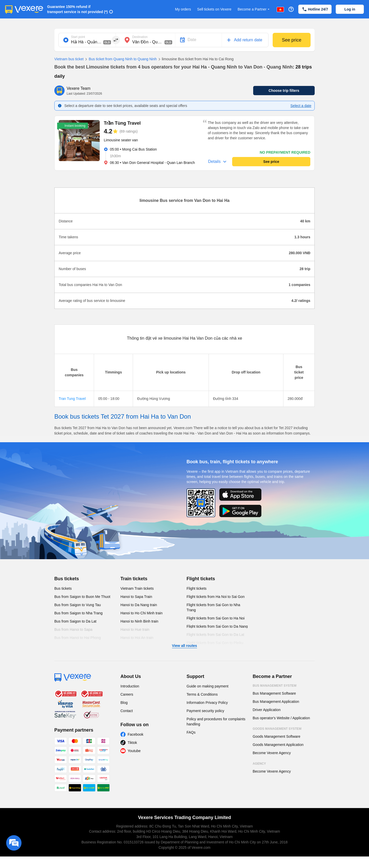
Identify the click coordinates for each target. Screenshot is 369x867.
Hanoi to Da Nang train (138, 605)
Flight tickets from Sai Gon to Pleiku (215, 643)
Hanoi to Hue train (134, 629)
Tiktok (132, 743)
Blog (124, 703)
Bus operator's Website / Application (281, 718)
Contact (126, 711)
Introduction (129, 686)
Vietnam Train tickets (137, 588)
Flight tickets (201, 578)
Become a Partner (254, 9)
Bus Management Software (274, 693)
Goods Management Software (276, 736)
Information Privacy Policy (207, 703)
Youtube (134, 751)
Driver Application (267, 710)
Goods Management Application (278, 745)
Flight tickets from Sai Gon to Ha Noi (215, 618)
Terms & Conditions (202, 694)
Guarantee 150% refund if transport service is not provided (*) (77, 9)
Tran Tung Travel (72, 399)
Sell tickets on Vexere (214, 9)
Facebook (135, 734)
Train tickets (133, 578)
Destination (140, 37)
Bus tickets (66, 578)
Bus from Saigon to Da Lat (75, 621)
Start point (78, 37)
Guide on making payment (207, 686)
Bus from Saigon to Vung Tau (77, 605)
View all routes (184, 646)
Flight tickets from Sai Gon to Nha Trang (213, 607)
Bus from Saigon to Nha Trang (78, 613)
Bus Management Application (276, 701)
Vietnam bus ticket (69, 59)
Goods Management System (277, 729)
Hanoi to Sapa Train (136, 597)
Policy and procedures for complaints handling (216, 721)
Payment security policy (205, 711)
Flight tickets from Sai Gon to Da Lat (215, 635)
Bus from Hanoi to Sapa (73, 629)
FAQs (191, 732)
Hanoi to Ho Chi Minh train (141, 613)
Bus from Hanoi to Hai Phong (77, 638)
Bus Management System (274, 685)
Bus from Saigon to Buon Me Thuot (82, 597)
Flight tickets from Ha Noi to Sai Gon (215, 597)
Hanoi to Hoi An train (136, 638)
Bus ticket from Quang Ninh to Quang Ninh (120, 59)
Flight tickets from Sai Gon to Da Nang (217, 626)
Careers (126, 694)
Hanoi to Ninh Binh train (139, 621)
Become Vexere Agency (272, 753)
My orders (183, 9)
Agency (259, 763)
